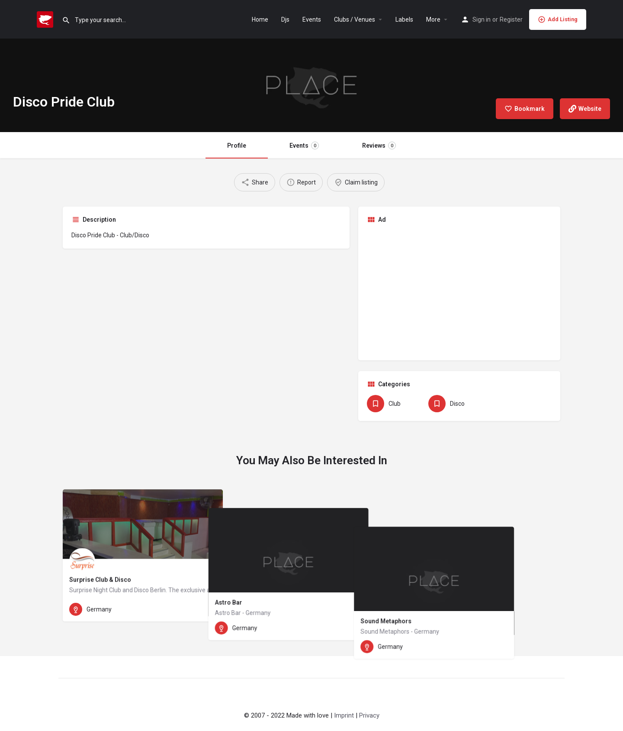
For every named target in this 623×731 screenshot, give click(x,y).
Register (511, 19)
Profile (236, 145)
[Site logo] (46, 18)
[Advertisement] (459, 291)
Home (260, 19)
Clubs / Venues (354, 19)
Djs (285, 19)
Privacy (369, 715)
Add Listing (558, 19)
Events (311, 19)
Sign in (481, 19)
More (433, 19)
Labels (404, 19)
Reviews (379, 145)
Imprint (344, 715)
